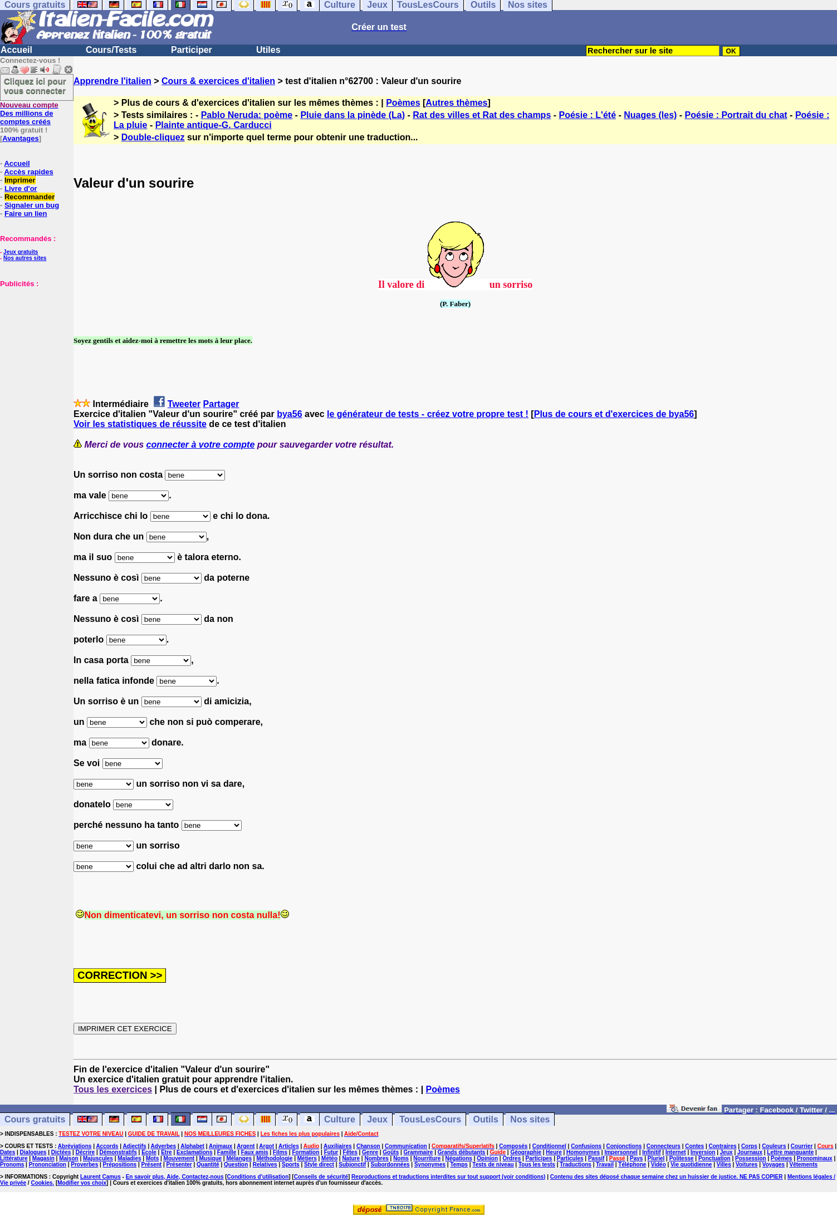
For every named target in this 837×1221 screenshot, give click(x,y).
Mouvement (179, 1158)
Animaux (220, 1146)
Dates (7, 1152)
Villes (724, 1164)
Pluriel (656, 1158)
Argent (245, 1146)
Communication (406, 1146)
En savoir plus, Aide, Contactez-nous (175, 1177)
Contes (694, 1146)
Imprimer (20, 180)
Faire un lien (25, 213)
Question (236, 1164)
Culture (339, 1119)
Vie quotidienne (691, 1164)
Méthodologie (274, 1158)
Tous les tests (536, 1164)
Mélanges (239, 1158)
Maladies (129, 1158)
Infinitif (651, 1152)
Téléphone (632, 1164)
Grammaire (418, 1152)
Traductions (575, 1164)
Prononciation (47, 1164)
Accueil (16, 50)
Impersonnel (620, 1152)
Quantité (208, 1164)
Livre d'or (20, 188)
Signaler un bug (31, 205)
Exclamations (194, 1152)
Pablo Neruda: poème (246, 115)
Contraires (723, 1146)
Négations (459, 1158)
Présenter (179, 1164)
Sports (291, 1164)
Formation (305, 1152)
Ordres (511, 1158)
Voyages (773, 1164)
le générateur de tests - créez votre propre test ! (427, 414)
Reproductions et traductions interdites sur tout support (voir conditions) (448, 1177)
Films (280, 1152)
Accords (107, 1146)
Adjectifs (134, 1146)
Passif (596, 1158)
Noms (401, 1158)
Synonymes (430, 1164)
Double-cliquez (153, 137)
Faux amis (254, 1152)
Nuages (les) (650, 115)
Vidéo (658, 1164)
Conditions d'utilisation (258, 1177)
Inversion (703, 1152)
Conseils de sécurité (321, 1177)
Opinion (487, 1158)
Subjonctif (352, 1164)
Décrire (85, 1152)
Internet (675, 1152)
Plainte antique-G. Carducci (213, 125)
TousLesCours (430, 1119)
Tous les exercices (113, 1089)
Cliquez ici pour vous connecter (35, 85)
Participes (539, 1158)
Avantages (20, 138)
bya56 (289, 414)
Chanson (368, 1146)
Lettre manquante (790, 1152)
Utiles (268, 50)
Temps (459, 1164)
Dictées (61, 1152)
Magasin (43, 1158)
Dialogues (33, 1152)
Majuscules (98, 1158)
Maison (68, 1158)
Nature (351, 1158)
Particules (570, 1158)
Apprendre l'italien (112, 81)
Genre (370, 1152)
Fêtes (350, 1152)
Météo (329, 1158)
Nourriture (426, 1158)
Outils (485, 1119)
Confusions (586, 1146)
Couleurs (774, 1146)
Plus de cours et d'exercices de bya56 (614, 414)
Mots (152, 1158)
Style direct (319, 1164)
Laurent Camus (100, 1177)
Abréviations (75, 1146)
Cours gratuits (34, 1119)
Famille (226, 1152)
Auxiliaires (338, 1146)
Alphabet (192, 1146)
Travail (605, 1164)
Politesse (681, 1158)
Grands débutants (462, 1152)
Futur (331, 1152)
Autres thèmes (456, 102)
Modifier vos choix (81, 1183)
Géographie (525, 1152)
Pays (636, 1158)
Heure (553, 1152)
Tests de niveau (492, 1164)
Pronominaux (815, 1158)
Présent (151, 1164)
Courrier (801, 1146)
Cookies (41, 1183)
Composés (513, 1146)
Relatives (265, 1164)
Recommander (29, 197)
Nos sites (530, 1119)
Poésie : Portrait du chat (736, 115)
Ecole (148, 1152)
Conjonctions (624, 1146)
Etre (166, 1152)
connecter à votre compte (200, 444)
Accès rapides (28, 172)
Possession (750, 1158)
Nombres (376, 1158)
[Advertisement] (33, 343)
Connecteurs (664, 1146)
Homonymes (583, 1152)
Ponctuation (714, 1158)
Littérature (13, 1158)
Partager (221, 404)
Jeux (377, 1119)
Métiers (307, 1158)
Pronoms (12, 1164)
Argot (266, 1146)
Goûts (391, 1152)
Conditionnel (549, 1146)
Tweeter (184, 404)
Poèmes (403, 102)
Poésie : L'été (587, 115)
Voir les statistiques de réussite (140, 424)
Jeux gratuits (20, 252)
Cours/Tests (111, 50)
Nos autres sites (24, 258)
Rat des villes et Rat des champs (482, 115)
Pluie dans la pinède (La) (352, 115)
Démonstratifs (118, 1152)
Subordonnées (390, 1164)
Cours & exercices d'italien (218, 81)
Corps (749, 1146)
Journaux (749, 1152)
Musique (210, 1158)
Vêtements (803, 1164)
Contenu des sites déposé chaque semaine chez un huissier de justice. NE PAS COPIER (666, 1177)
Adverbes (164, 1146)
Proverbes (84, 1164)
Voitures (746, 1164)
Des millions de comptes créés (29, 113)
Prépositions (120, 1164)
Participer (191, 50)
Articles (288, 1146)
